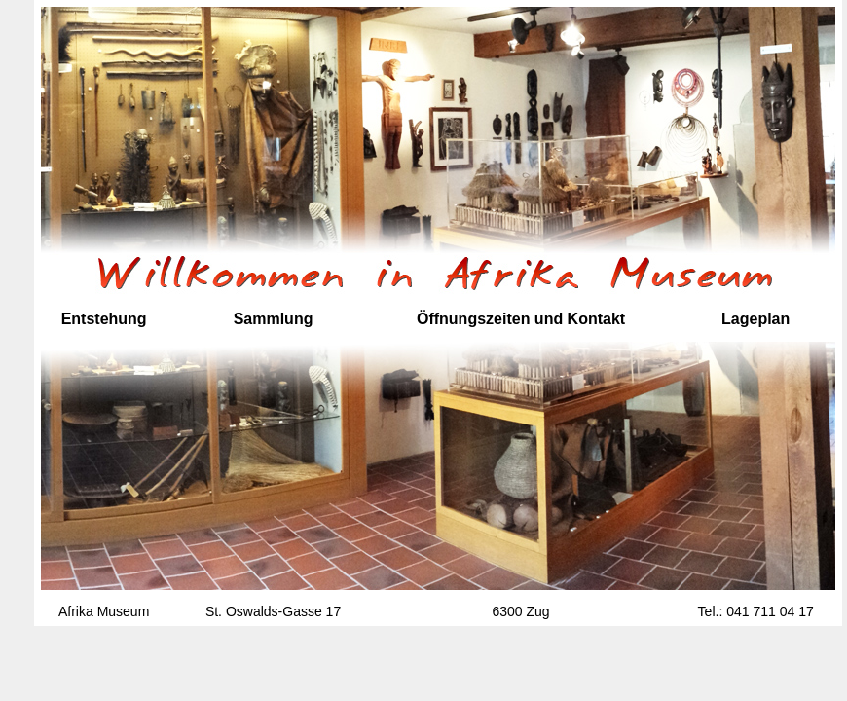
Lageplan (755, 319)
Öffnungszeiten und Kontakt (521, 319)
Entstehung (104, 319)
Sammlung (273, 319)
